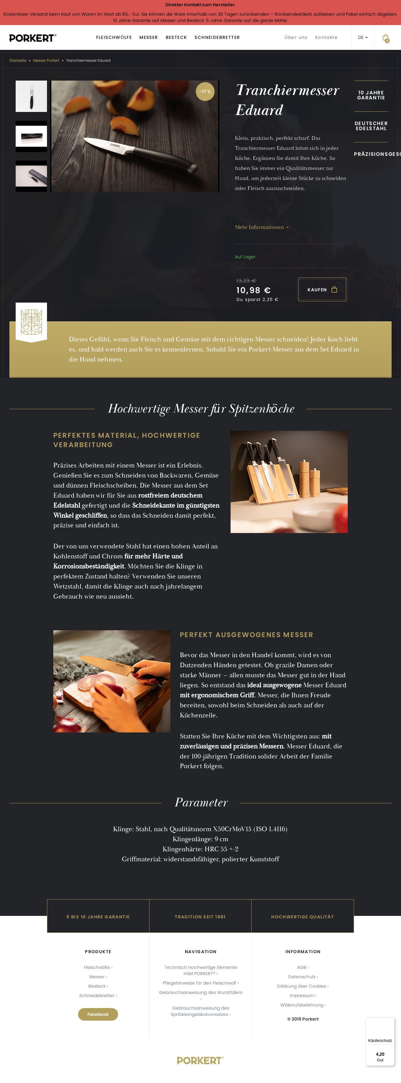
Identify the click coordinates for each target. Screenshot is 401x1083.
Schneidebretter (217, 37)
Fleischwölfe (114, 37)
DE (363, 37)
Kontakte (326, 37)
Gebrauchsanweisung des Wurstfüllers (200, 992)
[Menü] (391, 1021)
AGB (301, 967)
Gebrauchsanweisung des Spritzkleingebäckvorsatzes (200, 1011)
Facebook (98, 1014)
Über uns (295, 37)
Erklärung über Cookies (301, 986)
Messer (148, 37)
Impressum (302, 995)
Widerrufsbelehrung (301, 1005)
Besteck (176, 37)
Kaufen (322, 289)
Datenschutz (301, 977)
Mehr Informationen (259, 227)
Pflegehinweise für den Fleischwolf (199, 983)
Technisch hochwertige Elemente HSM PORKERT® (200, 970)
